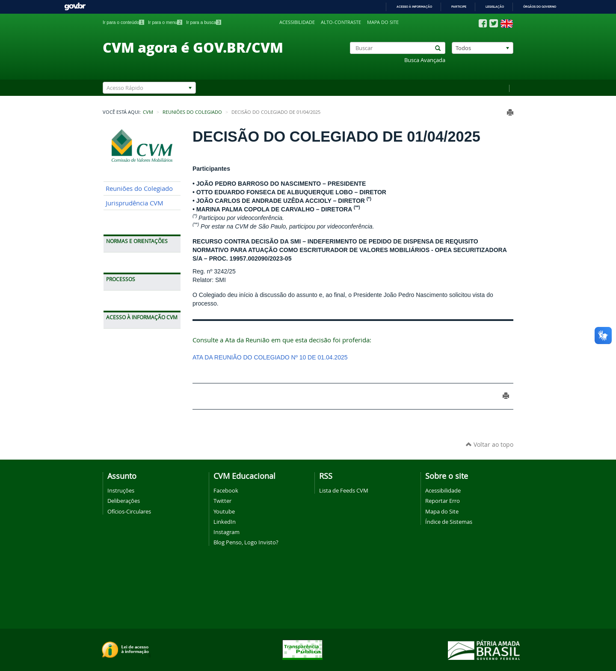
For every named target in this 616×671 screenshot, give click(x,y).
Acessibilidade (297, 22)
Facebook (225, 490)
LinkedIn (224, 522)
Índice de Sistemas (448, 522)
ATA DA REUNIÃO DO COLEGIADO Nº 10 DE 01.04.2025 (270, 357)
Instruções (120, 490)
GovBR (75, 7)
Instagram (226, 532)
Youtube (224, 511)
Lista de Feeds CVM (343, 490)
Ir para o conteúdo (123, 22)
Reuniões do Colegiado (192, 112)
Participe (458, 7)
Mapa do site (383, 22)
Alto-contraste (341, 22)
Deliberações (123, 501)
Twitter (222, 501)
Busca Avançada (424, 60)
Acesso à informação (414, 7)
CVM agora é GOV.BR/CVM (193, 47)
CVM (148, 112)
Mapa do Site (442, 511)
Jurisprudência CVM (134, 203)
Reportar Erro (442, 501)
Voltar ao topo (489, 444)
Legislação (495, 7)
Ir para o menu (165, 22)
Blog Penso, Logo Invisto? (245, 542)
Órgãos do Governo (539, 7)
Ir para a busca (203, 22)
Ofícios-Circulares (129, 511)
